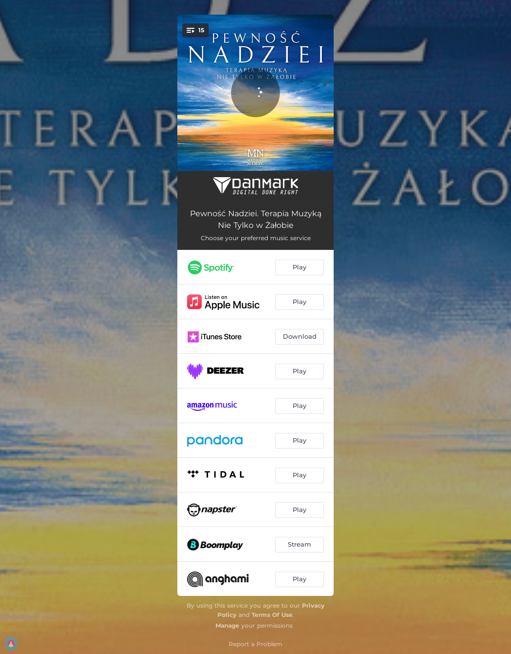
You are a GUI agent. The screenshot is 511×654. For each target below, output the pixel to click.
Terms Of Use (272, 614)
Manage (227, 625)
